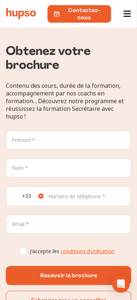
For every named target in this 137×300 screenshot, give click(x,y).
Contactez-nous (76, 14)
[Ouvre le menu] (127, 13)
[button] (121, 284)
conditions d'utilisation (87, 251)
